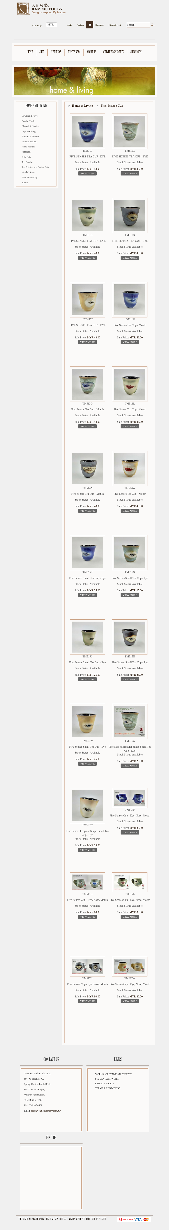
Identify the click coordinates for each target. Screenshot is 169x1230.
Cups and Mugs (29, 131)
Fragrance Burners (30, 136)
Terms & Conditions (107, 1088)
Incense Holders (29, 141)
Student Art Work (106, 1078)
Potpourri (26, 151)
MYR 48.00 (93, 168)
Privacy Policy (104, 1083)
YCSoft (102, 1219)
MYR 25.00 (93, 590)
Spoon (25, 182)
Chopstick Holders (30, 126)
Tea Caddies (27, 162)
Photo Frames (28, 146)
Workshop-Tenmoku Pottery (113, 1074)
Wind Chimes (28, 172)
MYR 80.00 (136, 827)
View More (87, 173)
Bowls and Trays (30, 116)
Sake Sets (26, 157)
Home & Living (82, 105)
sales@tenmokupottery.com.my (46, 1110)
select (59, 25)
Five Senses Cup (29, 177)
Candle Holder (28, 121)
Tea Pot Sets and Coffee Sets (35, 167)
